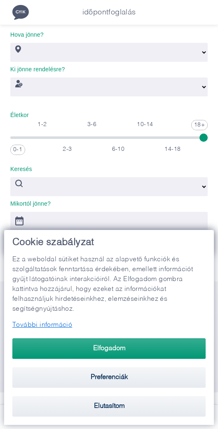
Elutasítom (109, 406)
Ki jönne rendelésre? (37, 67)
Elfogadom (109, 348)
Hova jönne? (27, 32)
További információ (42, 325)
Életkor (19, 113)
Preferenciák (109, 377)
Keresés (21, 167)
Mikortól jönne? (30, 201)
